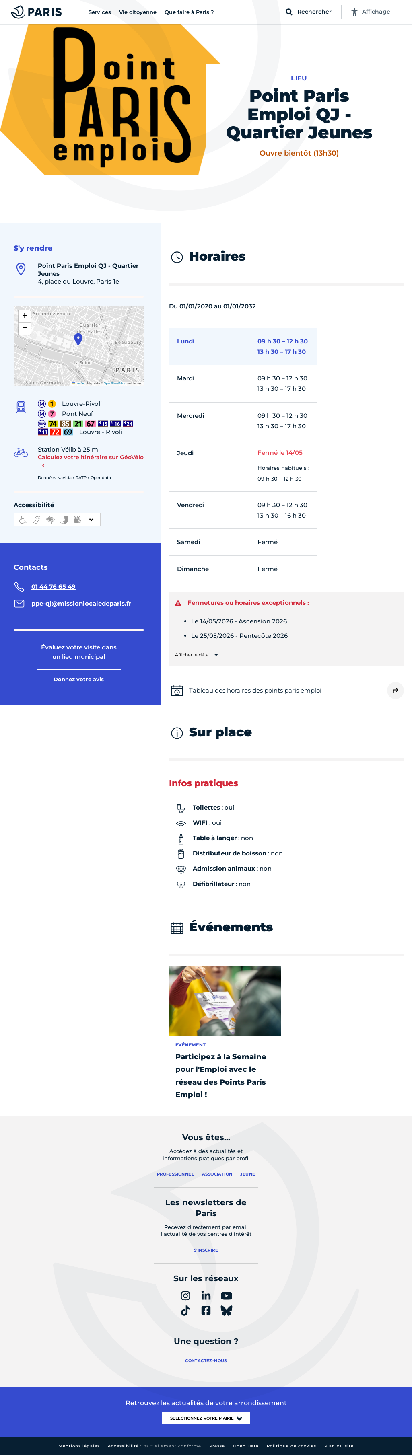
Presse (217, 1446)
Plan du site (339, 1446)
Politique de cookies (291, 1446)
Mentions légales (79, 1446)
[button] (78, 339)
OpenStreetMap (114, 383)
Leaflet (78, 383)
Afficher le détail (193, 655)
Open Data (246, 1446)
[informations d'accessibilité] (57, 519)
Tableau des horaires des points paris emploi (255, 690)
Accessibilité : (154, 1446)
